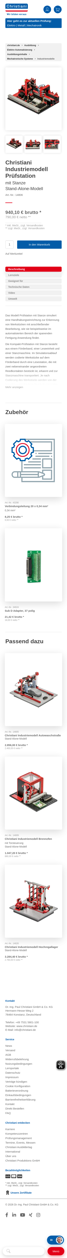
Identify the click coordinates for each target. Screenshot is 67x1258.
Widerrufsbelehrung (17, 1061)
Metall (21, 25)
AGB (8, 1056)
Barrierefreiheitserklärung (20, 1101)
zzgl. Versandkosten (32, 225)
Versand (10, 1052)
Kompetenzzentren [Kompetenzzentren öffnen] (16, 1135)
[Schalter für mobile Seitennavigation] (56, 1251)
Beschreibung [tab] (16, 269)
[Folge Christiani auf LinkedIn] (14, 1216)
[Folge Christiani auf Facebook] (6, 1216)
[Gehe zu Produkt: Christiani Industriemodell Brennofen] (33, 793)
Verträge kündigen (16, 1083)
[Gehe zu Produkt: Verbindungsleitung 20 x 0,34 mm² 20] (33, 459)
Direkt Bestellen (14, 1110)
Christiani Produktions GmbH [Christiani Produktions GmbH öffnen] (22, 1162)
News (8, 1047)
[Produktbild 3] (52, 138)
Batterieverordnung (16, 1092)
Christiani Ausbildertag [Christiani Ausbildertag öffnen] (18, 1148)
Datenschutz (12, 1074)
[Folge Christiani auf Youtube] (22, 1216)
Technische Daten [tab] (18, 286)
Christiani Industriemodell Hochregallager (32, 946)
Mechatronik (34, 25)
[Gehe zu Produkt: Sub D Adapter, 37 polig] (33, 564)
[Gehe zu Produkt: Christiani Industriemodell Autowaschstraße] (33, 689)
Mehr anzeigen (14, 387)
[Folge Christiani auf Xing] (30, 1216)
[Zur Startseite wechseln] (16, 5)
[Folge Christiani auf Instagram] (38, 1216)
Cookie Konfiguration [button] (17, 1087)
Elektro (11, 25)
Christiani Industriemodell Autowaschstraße (33, 734)
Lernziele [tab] (13, 275)
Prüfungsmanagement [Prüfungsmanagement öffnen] (18, 1139)
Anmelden (47, 9)
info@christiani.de (25, 1031)
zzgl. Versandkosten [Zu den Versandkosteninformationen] (28, 1185)
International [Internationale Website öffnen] (12, 1153)
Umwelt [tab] (12, 298)
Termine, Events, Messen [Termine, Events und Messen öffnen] (20, 1144)
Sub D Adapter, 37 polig (20, 609)
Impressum (12, 1078)
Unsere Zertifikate (18, 1194)
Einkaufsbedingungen (18, 1096)
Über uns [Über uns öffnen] (10, 1157)
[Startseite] (13, 45)
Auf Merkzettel (14, 253)
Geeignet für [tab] (15, 281)
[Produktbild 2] (33, 138)
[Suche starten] (8, 1251)
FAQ (8, 1114)
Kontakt (9, 1105)
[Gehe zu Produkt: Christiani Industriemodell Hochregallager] (33, 901)
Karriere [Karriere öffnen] (10, 1130)
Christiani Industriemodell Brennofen (29, 838)
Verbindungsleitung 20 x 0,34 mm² (27, 504)
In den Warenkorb (39, 244)
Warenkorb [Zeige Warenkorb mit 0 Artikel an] (58, 9)
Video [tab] (11, 292)
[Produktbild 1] (14, 138)
